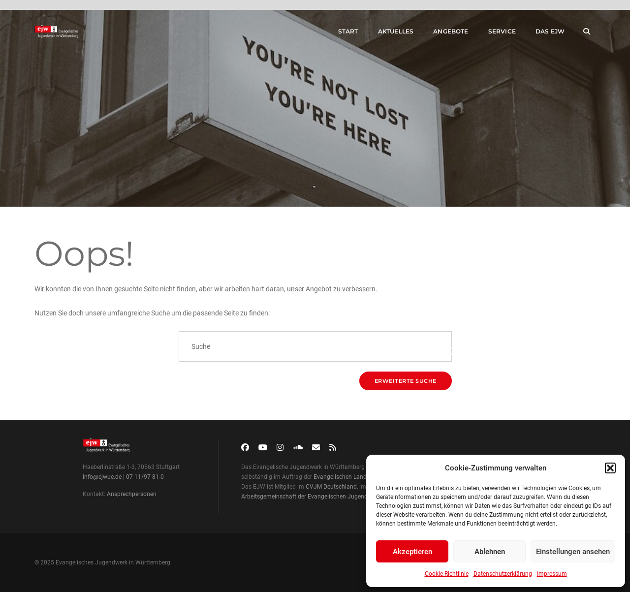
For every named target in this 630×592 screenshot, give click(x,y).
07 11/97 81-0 (145, 476)
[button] (610, 468)
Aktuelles (386, 33)
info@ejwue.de (102, 476)
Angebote (441, 33)
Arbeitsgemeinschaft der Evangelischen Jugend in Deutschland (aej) (331, 496)
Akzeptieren (412, 551)
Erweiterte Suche (406, 380)
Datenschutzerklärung (502, 573)
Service (492, 33)
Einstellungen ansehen (573, 551)
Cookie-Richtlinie (447, 573)
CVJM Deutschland (331, 486)
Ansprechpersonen (132, 494)
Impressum (552, 573)
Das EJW (540, 33)
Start (338, 33)
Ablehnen (489, 551)
